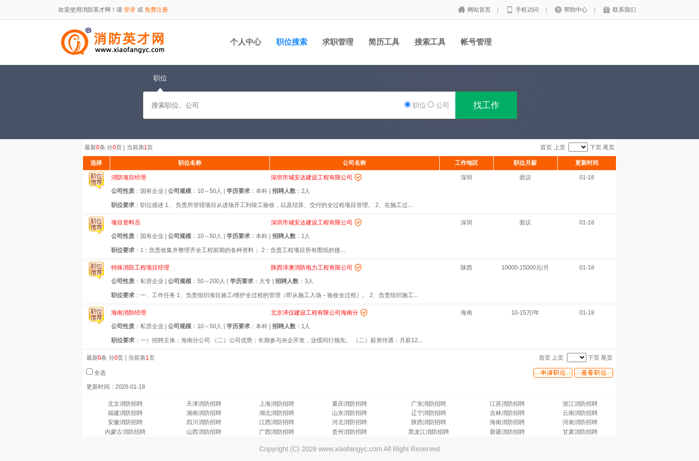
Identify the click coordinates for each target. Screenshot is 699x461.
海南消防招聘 (507, 422)
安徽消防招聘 (125, 422)
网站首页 (479, 9)
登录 (129, 9)
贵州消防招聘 (349, 432)
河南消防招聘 (580, 422)
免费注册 (156, 9)
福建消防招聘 (125, 413)
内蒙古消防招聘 (125, 432)
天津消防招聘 (203, 403)
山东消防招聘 (349, 413)
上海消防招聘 (276, 403)
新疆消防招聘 (507, 432)
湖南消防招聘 (203, 413)
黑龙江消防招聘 (428, 432)
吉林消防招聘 (507, 413)
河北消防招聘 (349, 422)
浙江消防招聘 (580, 403)
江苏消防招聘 (507, 403)
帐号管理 (476, 42)
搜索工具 (430, 42)
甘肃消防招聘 (580, 432)
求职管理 (337, 42)
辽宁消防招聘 (428, 413)
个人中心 (245, 42)
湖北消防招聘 (276, 413)
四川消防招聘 (203, 422)
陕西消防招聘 (428, 422)
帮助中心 (576, 9)
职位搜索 (291, 42)
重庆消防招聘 (349, 403)
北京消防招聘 (125, 403)
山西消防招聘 (203, 432)
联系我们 (624, 9)
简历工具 (383, 42)
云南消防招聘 (580, 413)
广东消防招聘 (428, 403)
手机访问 (528, 9)
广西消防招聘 (276, 432)
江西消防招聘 (276, 422)
